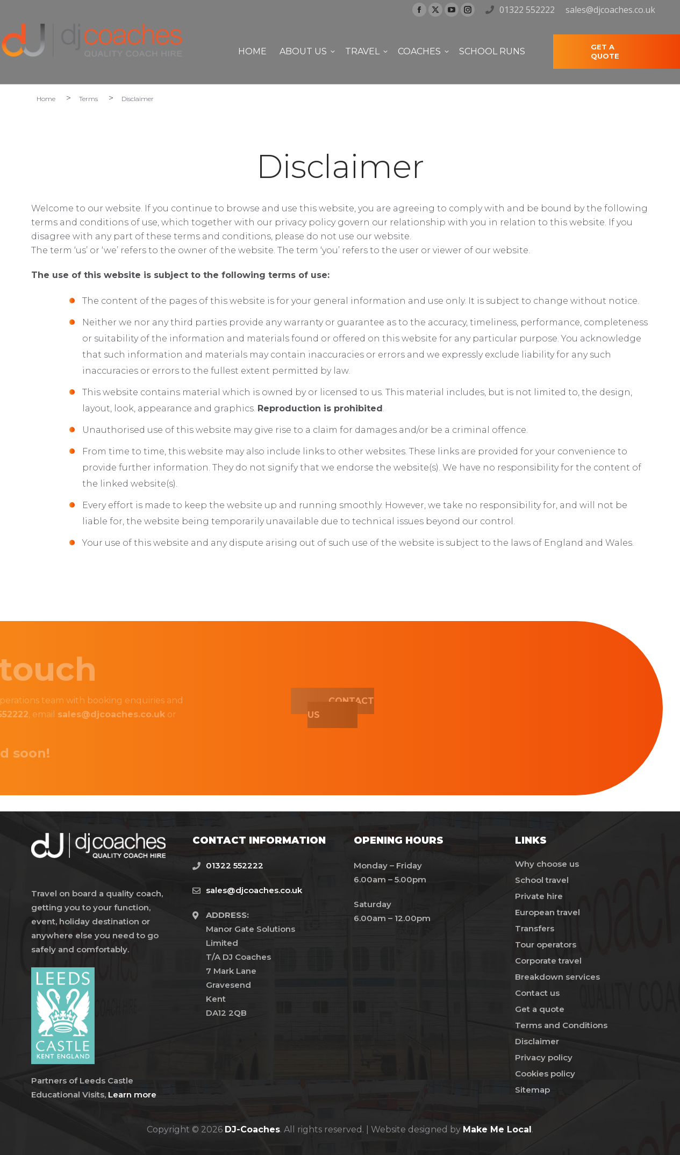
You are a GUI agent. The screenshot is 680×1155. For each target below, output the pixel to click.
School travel (542, 880)
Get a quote (539, 1009)
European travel (547, 912)
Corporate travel (548, 961)
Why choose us (547, 864)
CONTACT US (244, 708)
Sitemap (532, 1090)
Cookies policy (545, 1073)
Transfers (534, 928)
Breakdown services (557, 977)
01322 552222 (527, 10)
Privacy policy (543, 1057)
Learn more (132, 1094)
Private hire (539, 896)
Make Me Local (497, 1129)
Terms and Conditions (561, 1025)
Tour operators (545, 944)
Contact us (537, 993)
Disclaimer (537, 1041)
